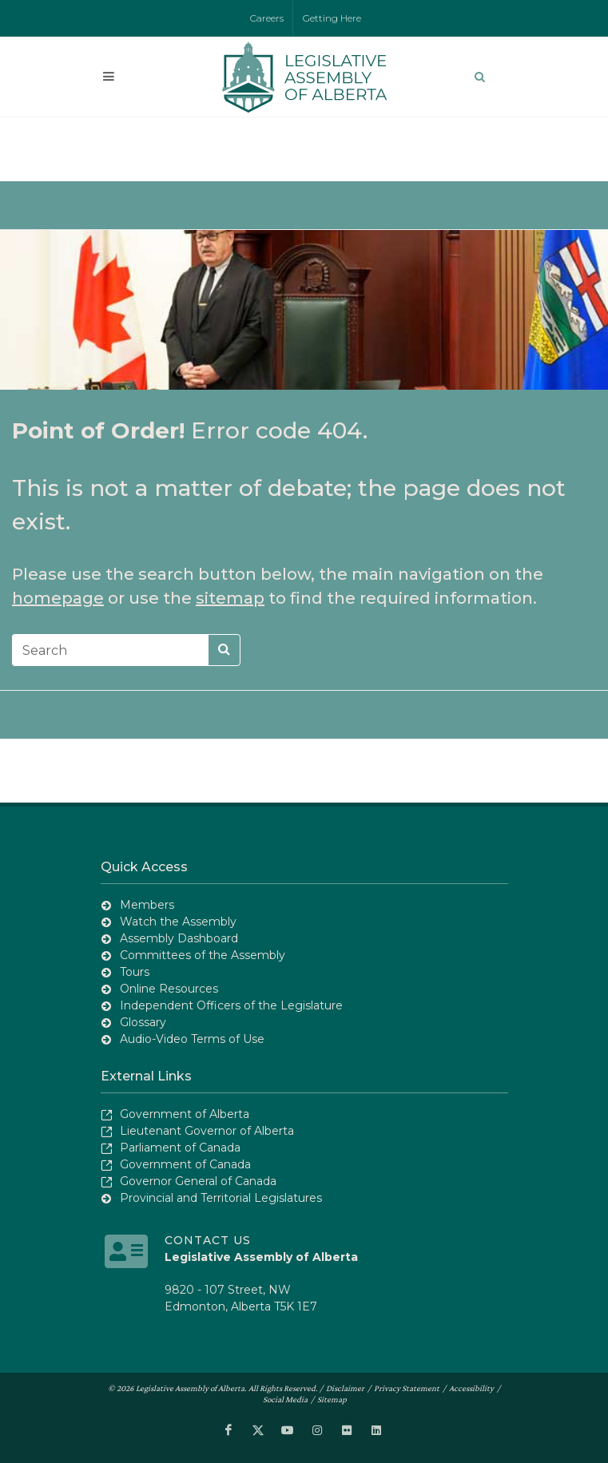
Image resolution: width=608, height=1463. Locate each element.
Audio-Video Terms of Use (192, 1039)
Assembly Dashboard (179, 938)
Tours (134, 972)
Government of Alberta (184, 1114)
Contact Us (208, 1240)
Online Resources (169, 988)
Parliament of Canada (180, 1147)
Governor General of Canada (198, 1181)
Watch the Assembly (178, 921)
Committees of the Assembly (202, 955)
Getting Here (332, 18)
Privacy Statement (406, 1388)
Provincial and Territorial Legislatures (221, 1198)
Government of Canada (185, 1164)
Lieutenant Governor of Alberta (207, 1131)
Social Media (285, 1399)
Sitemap (332, 1399)
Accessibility (471, 1388)
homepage (58, 598)
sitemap (230, 598)
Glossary (143, 1022)
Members (147, 905)
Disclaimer (345, 1388)
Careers (267, 18)
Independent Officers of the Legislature (231, 1005)
